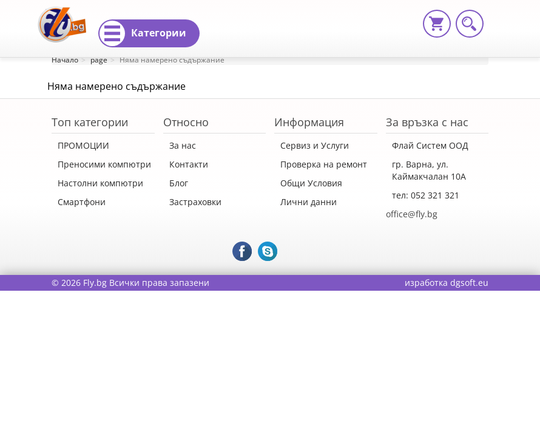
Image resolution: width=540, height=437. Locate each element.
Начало (65, 60)
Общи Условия (311, 183)
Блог (178, 183)
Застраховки (195, 202)
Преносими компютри (104, 164)
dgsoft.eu (469, 282)
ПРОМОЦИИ (83, 145)
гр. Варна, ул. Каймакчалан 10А (429, 170)
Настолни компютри (100, 183)
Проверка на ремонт (323, 164)
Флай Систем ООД (430, 145)
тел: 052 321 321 (425, 195)
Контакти (188, 164)
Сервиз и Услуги (314, 145)
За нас (182, 145)
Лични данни (308, 202)
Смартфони (82, 202)
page (98, 60)
